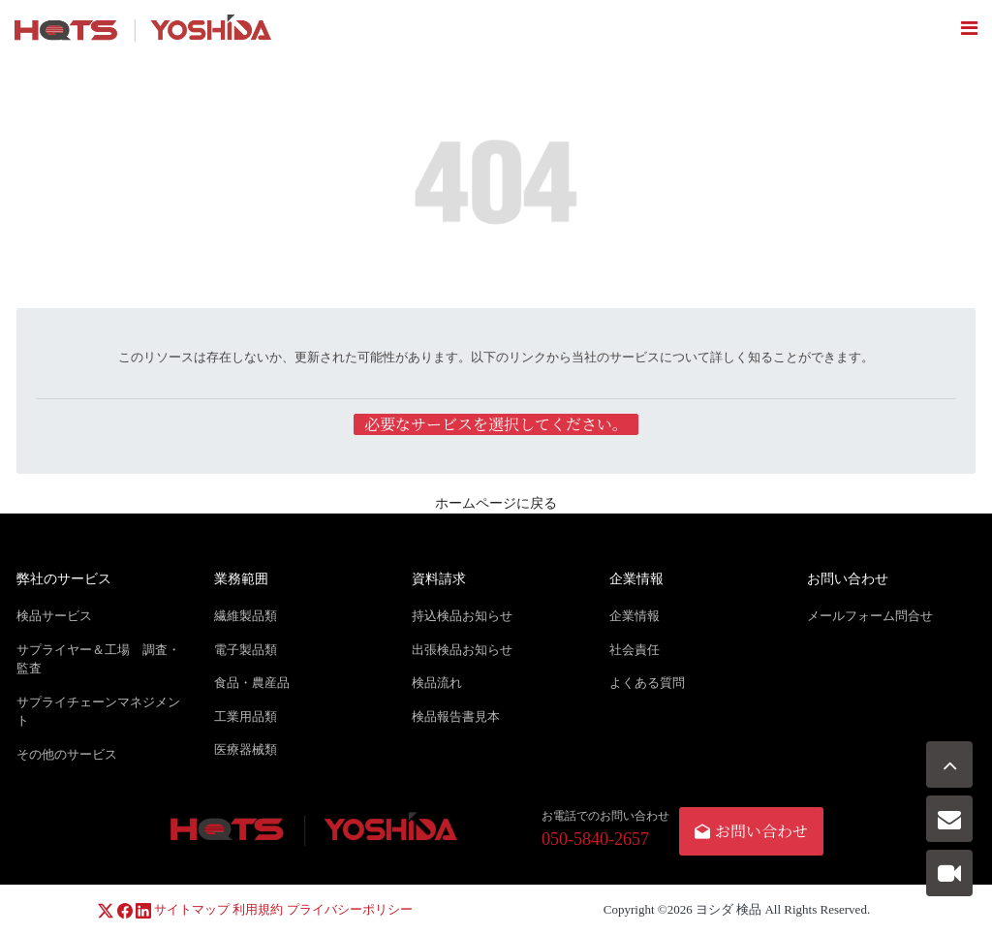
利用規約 (257, 909)
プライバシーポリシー (350, 909)
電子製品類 (245, 649)
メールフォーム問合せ (870, 615)
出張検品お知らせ (462, 649)
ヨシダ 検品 (728, 909)
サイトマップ (192, 909)
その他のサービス (66, 754)
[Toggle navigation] (969, 28)
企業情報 (634, 615)
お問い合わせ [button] (751, 831)
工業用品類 (245, 716)
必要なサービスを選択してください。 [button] (496, 424)
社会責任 (634, 649)
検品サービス (54, 615)
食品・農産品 (252, 682)
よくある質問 (647, 682)
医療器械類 (245, 749)
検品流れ (437, 682)
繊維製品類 (245, 615)
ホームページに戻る (496, 503)
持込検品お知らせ (462, 615)
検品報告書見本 (456, 716)
